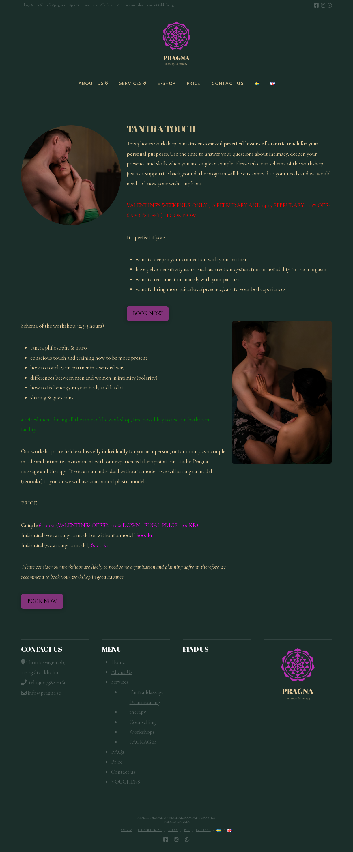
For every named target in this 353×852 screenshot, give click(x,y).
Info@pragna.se (56, 5)
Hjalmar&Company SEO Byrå (191, 817)
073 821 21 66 (34, 5)
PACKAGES (143, 742)
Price (116, 761)
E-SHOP (173, 830)
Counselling (142, 722)
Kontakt (203, 830)
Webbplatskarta (176, 821)
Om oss (126, 830)
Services (119, 682)
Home (118, 662)
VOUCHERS (125, 781)
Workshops (142, 731)
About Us (121, 672)
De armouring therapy (144, 707)
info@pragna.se (44, 693)
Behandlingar (150, 830)
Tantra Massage (146, 692)
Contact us (123, 772)
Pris (187, 830)
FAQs (117, 751)
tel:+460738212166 (48, 682)
